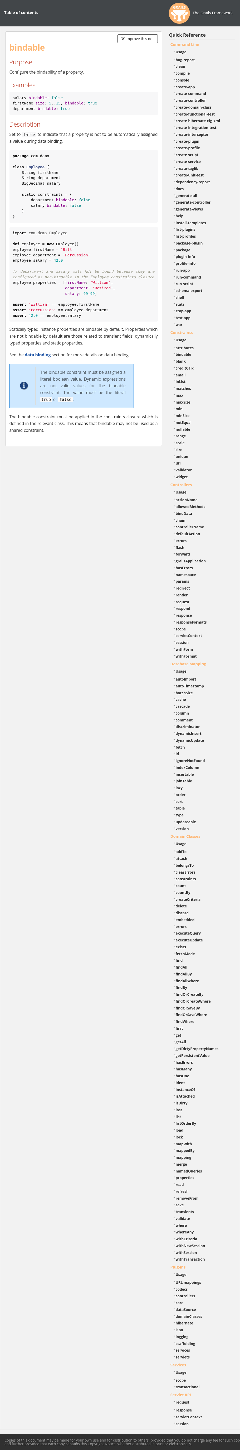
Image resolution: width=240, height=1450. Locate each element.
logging (182, 1336)
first (179, 1028)
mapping (184, 1157)
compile (183, 73)
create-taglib (187, 168)
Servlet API (180, 1394)
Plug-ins (178, 1267)
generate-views (189, 209)
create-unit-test (190, 175)
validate (183, 1218)
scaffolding (185, 1343)
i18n (179, 1329)
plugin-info (185, 256)
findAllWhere (187, 980)
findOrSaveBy (188, 1008)
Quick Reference (187, 35)
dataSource (186, 1309)
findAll (182, 967)
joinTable (184, 780)
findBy (181, 987)
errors (181, 540)
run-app (183, 270)
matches (183, 388)
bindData (184, 513)
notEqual (184, 422)
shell (180, 297)
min (179, 408)
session (182, 642)
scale (180, 442)
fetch (180, 747)
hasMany (184, 1068)
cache (181, 699)
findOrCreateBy (190, 994)
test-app (183, 317)
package (183, 249)
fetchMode (185, 953)
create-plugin (187, 141)
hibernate (184, 1322)
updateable (186, 821)
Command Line (184, 44)
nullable (183, 429)
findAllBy (184, 974)
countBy (183, 892)
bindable (183, 354)
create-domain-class (194, 107)
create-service (188, 161)
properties (185, 1177)
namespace (186, 574)
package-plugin (189, 243)
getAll (181, 1041)
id (177, 753)
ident (180, 1082)
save (180, 1204)
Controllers (181, 484)
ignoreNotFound (190, 760)
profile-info (186, 263)
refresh (182, 1191)
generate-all (186, 195)
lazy (179, 787)
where (181, 1225)
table (180, 808)
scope (181, 628)
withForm (184, 649)
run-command (188, 277)
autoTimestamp (190, 685)
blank (181, 361)
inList (181, 381)
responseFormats (191, 622)
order (180, 794)
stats (180, 304)
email (181, 374)
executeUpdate (189, 939)
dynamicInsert (189, 733)
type (180, 814)
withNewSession (190, 1245)
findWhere (185, 1021)
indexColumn (187, 767)
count (181, 885)
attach (181, 858)
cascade (183, 706)
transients (185, 1211)
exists (181, 946)
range (181, 435)
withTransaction (190, 1259)
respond (183, 608)
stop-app (183, 310)
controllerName (190, 526)
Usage (181, 51)
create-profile (188, 147)
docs (180, 188)
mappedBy (185, 1150)
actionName (187, 499)
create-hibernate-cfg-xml (198, 120)
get (179, 1035)
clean (180, 66)
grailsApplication (191, 560)
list (178, 1116)
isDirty (182, 1103)
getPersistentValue (193, 1055)
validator (184, 469)
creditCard (185, 368)
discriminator (188, 726)
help (180, 215)
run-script (184, 283)
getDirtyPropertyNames (197, 1048)
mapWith (184, 1143)
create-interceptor (192, 134)
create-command (191, 93)
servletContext (189, 635)
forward (183, 554)
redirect (183, 588)
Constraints (181, 332)
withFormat (186, 656)
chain (180, 520)
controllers (185, 1295)
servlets (183, 1357)
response (184, 615)
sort (179, 801)
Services (178, 1364)
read (180, 1184)
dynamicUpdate (190, 740)
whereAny (185, 1231)
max (179, 395)
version (182, 828)
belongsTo (185, 865)
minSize (183, 415)
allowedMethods (190, 506)
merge (181, 1164)
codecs (182, 1289)
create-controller (191, 100)
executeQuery (188, 933)
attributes (185, 347)
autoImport (186, 679)
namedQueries (189, 1171)
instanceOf (185, 1089)
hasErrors (184, 567)
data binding (38, 355)
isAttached (185, 1096)
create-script (187, 154)
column (182, 713)
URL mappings (188, 1282)
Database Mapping (188, 663)
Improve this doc (137, 38)
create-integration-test (196, 127)
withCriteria (186, 1238)
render (182, 594)
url (178, 463)
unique (182, 456)
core (180, 1302)
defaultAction (188, 533)
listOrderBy (186, 1123)
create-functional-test (195, 114)
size (179, 449)
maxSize (183, 402)
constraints (186, 878)
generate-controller (193, 202)
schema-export (189, 290)
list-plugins (185, 229)
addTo (181, 851)
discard (182, 912)
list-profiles (186, 236)
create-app (185, 86)
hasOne (182, 1075)
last (179, 1109)
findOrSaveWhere (191, 1014)
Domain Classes (185, 836)
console (182, 80)
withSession (186, 1252)
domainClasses (189, 1316)
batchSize (184, 692)
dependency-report (193, 181)
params (182, 581)
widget (182, 476)
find (179, 960)
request (182, 601)
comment (184, 719)
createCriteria (188, 899)
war (179, 324)
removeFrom (187, 1198)
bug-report (185, 59)
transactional (188, 1386)
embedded (185, 919)
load (179, 1130)
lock (179, 1137)
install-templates (191, 222)
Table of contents (21, 12)
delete (181, 905)
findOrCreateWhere (193, 1001)
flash (180, 547)
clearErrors (185, 872)
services (183, 1350)
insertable (185, 774)
